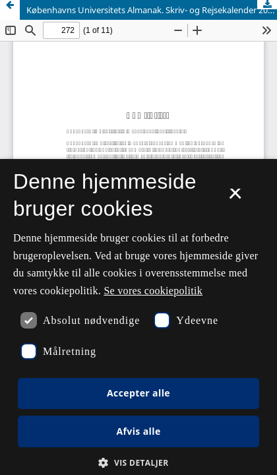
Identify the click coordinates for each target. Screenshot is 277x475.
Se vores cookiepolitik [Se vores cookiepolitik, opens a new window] (153, 290)
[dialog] (138, 317)
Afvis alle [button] (138, 431)
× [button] (235, 198)
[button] (138, 463)
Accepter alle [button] (138, 393)
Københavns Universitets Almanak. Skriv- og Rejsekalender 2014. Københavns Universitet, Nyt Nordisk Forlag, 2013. (151, 10)
